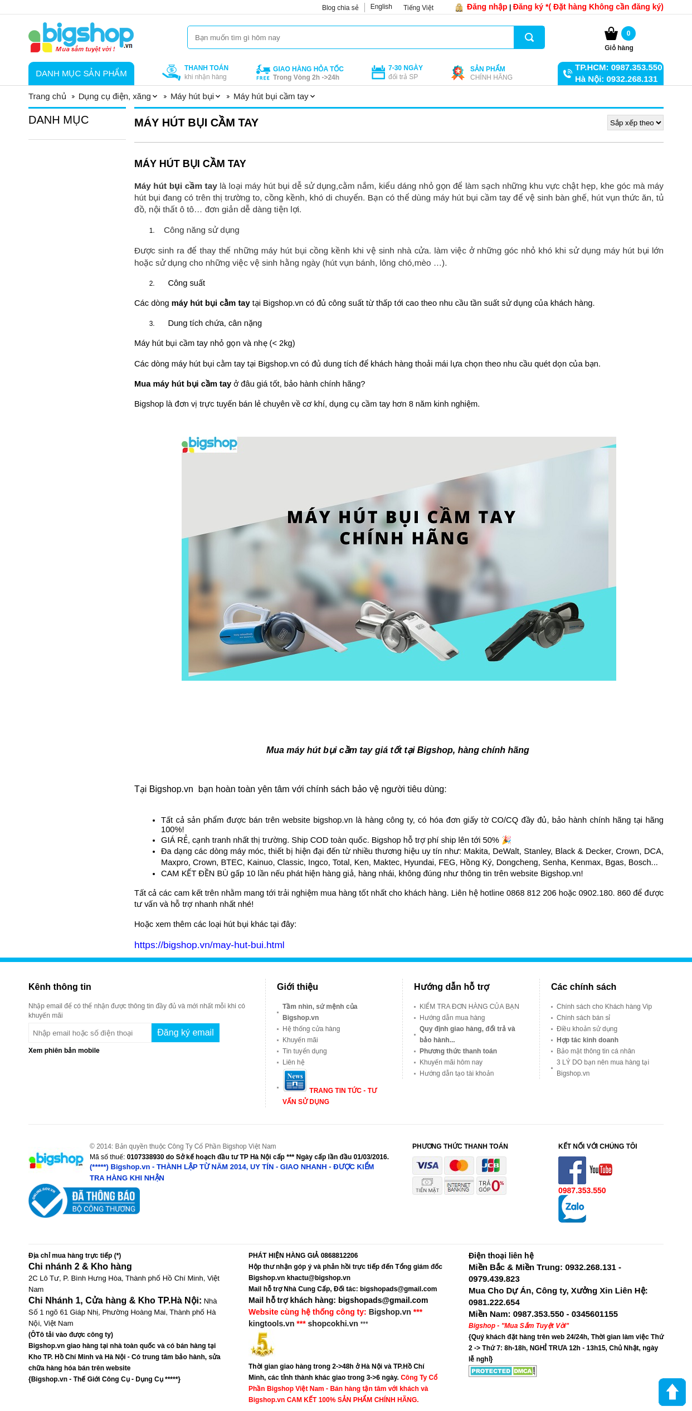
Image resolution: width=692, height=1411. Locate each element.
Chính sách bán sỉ (583, 1018)
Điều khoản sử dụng (587, 1029)
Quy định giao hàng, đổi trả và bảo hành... (467, 1034)
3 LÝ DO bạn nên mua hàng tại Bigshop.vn (603, 1067)
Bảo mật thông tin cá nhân (596, 1051)
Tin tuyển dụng (304, 1051)
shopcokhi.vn (333, 1323)
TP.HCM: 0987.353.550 (618, 67)
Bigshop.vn (390, 1311)
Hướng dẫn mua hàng (452, 1018)
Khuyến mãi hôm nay (451, 1062)
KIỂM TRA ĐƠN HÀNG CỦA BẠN (469, 1006)
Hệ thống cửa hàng (311, 1029)
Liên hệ (293, 1062)
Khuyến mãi (300, 1040)
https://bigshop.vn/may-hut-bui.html (209, 944)
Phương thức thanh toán (458, 1051)
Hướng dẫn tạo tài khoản (457, 1073)
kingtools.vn (271, 1323)
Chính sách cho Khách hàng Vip (604, 1006)
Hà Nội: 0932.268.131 (616, 79)
